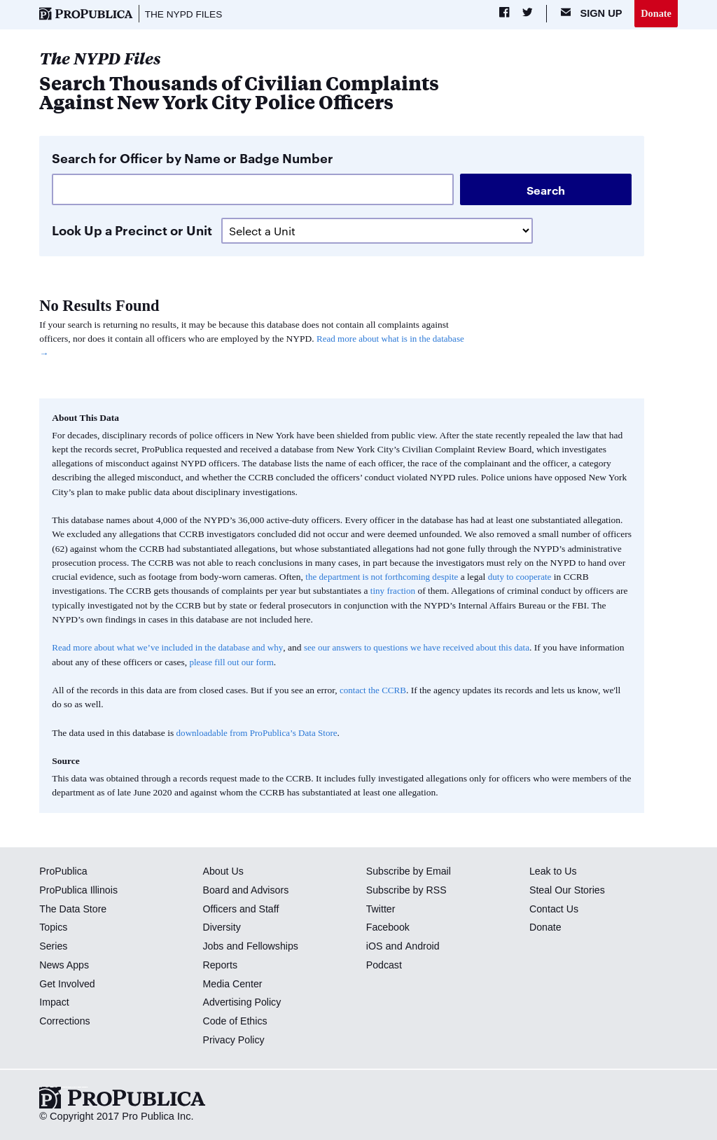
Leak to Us (553, 871)
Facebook (388, 927)
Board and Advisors (246, 890)
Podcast (384, 965)
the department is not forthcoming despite (384, 577)
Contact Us (554, 909)
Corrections (65, 1021)
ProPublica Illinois (79, 890)
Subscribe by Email (410, 871)
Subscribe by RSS (408, 890)
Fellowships (273, 946)
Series (53, 946)
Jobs (213, 946)
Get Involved (68, 984)
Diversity (222, 927)
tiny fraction (393, 591)
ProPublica (64, 871)
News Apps (64, 965)
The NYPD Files (185, 14)
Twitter (381, 909)
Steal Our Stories (568, 890)
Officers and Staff (241, 909)
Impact (54, 1002)
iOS (374, 946)
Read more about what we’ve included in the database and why (171, 648)
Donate (655, 13)
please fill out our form (280, 663)
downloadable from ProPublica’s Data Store (259, 733)
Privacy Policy (234, 1040)
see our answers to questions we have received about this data (427, 648)
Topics (53, 927)
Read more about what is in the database (392, 339)
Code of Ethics (235, 1021)
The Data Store (74, 909)
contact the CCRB (374, 691)
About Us (223, 871)
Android (422, 946)
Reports (220, 965)
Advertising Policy (242, 1002)
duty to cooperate (526, 577)
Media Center (233, 984)
